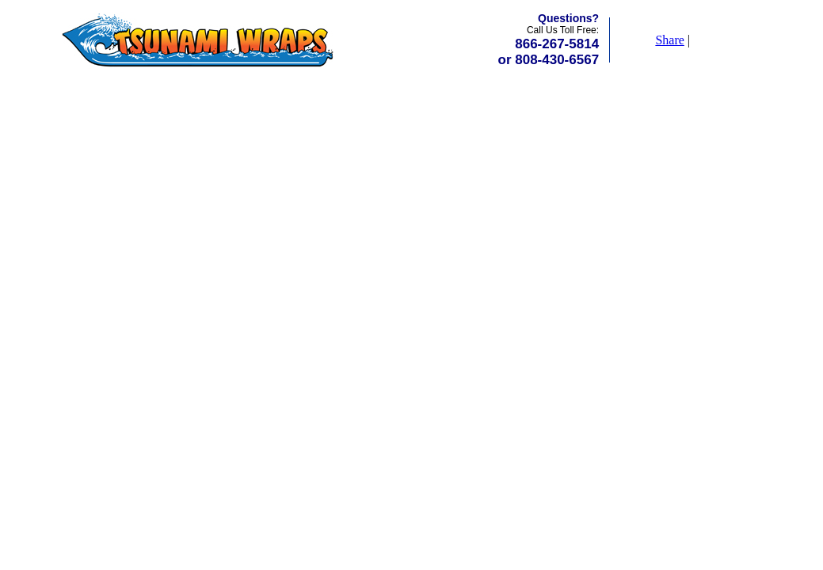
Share (669, 40)
